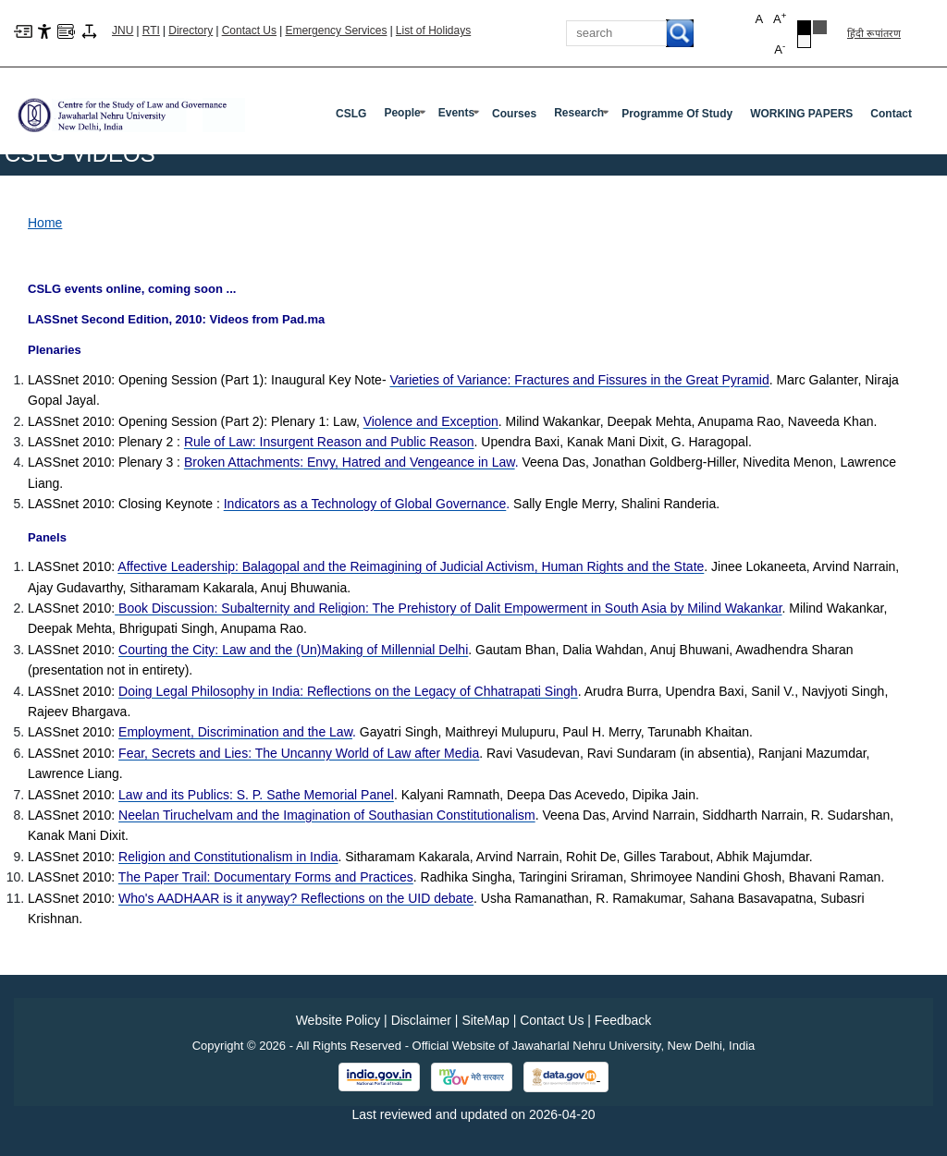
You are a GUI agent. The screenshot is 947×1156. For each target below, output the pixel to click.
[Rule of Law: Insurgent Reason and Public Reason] (329, 441)
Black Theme (804, 27)
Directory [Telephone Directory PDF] (190, 30)
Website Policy (338, 1020)
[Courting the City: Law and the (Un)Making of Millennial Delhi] (293, 649)
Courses (514, 113)
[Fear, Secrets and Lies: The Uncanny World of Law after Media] (298, 753)
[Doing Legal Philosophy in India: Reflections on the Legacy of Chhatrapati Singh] (348, 691)
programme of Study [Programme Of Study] (676, 113)
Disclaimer (421, 1020)
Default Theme (804, 41)
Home (45, 222)
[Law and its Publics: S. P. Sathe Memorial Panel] (256, 794)
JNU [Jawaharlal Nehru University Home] (122, 30)
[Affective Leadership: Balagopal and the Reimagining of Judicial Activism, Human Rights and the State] (410, 566)
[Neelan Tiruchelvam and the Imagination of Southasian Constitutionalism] (326, 815)
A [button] (779, 18)
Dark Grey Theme (820, 27)
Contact (891, 113)
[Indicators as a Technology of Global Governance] (365, 503)
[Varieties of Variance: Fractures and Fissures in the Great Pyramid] (579, 379)
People (406, 116)
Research (583, 116)
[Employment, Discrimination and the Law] (235, 731)
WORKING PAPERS (801, 113)
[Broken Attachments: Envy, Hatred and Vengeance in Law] (349, 462)
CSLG (351, 113)
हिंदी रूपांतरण (874, 33)
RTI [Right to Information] (151, 30)
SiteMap (485, 1020)
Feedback (623, 1020)
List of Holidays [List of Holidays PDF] (433, 30)
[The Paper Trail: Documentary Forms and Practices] (265, 877)
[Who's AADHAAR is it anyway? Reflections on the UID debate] (296, 898)
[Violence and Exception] (430, 421)
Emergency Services (336, 30)
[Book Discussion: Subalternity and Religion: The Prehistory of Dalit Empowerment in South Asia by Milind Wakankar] (448, 608)
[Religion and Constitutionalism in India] (228, 856)
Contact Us (249, 30)
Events (460, 116)
